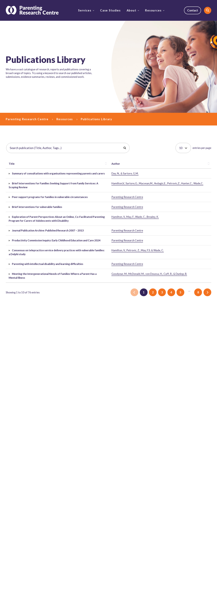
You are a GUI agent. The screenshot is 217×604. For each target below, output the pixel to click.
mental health (191, 441)
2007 (186, 328)
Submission (79, 370)
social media (200, 173)
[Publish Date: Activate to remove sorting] (165, 164)
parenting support (193, 291)
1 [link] (143, 485)
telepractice (190, 381)
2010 (186, 332)
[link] (134, 485)
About (131, 10)
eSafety (187, 173)
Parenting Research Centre (27, 119)
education (202, 354)
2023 (201, 381)
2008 (194, 328)
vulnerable (189, 241)
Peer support (191, 237)
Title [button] (12, 163)
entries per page (202, 147)
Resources (153, 10)
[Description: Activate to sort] (108, 164)
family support (191, 212)
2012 (201, 332)
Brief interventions (194, 208)
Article (77, 220)
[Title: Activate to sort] (21, 164)
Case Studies (110, 10)
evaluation (201, 295)
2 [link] (153, 485)
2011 (194, 332)
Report (77, 197)
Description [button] (77, 163)
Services (84, 10)
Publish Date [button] (160, 163)
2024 (186, 358)
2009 (201, 328)
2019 (186, 410)
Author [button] (44, 163)
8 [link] (198, 485)
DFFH (186, 245)
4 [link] (171, 485)
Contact (192, 10)
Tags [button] (186, 163)
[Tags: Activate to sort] (195, 164)
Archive (77, 336)
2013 (186, 336)
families (201, 241)
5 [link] (180, 485)
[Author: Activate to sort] (52, 164)
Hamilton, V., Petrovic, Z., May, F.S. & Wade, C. (52, 385)
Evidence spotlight (83, 253)
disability (188, 295)
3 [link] (162, 485)
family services (192, 216)
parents (195, 245)
